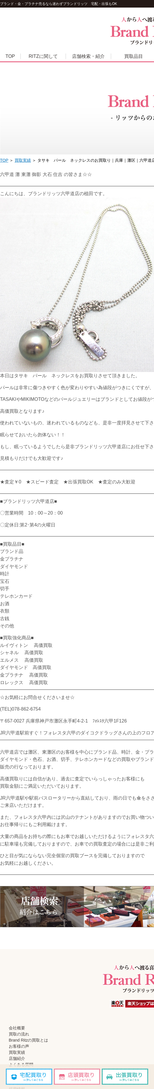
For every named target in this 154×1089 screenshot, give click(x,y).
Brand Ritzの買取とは (28, 1040)
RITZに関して (43, 56)
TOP (10, 56)
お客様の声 (19, 1046)
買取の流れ (19, 1034)
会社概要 (17, 1028)
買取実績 (23, 160)
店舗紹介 (17, 1058)
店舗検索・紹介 (88, 56)
